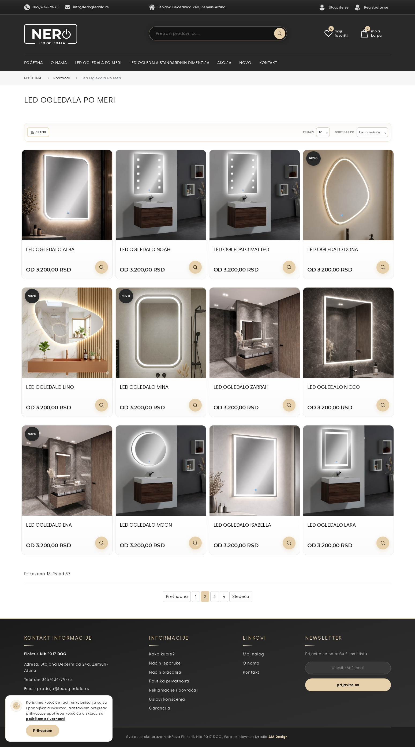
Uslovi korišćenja (167, 699)
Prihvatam (42, 731)
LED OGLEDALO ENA (49, 525)
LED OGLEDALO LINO (50, 387)
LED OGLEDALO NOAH (145, 249)
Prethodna (177, 596)
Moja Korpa (371, 33)
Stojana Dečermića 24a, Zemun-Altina (187, 7)
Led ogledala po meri (98, 63)
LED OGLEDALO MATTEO (241, 249)
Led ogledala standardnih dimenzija (169, 63)
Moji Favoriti (336, 33)
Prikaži (308, 132)
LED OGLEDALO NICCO (333, 387)
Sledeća (240, 596)
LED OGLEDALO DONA (332, 249)
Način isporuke (165, 663)
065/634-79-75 (41, 7)
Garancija (159, 708)
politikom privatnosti (45, 719)
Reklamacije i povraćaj (173, 690)
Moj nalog (253, 654)
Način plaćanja (165, 672)
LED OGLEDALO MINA (144, 387)
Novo (245, 63)
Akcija (224, 63)
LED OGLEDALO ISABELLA (242, 525)
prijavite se (348, 685)
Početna (33, 63)
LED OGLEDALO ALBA (50, 249)
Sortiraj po (344, 132)
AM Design (278, 737)
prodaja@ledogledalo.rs (63, 688)
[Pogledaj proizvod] (101, 267)
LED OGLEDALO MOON (146, 525)
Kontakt (268, 63)
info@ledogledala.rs (87, 7)
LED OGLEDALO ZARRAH (241, 387)
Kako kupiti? (162, 654)
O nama (59, 63)
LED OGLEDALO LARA (331, 525)
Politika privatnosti (169, 681)
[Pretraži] (279, 33)
